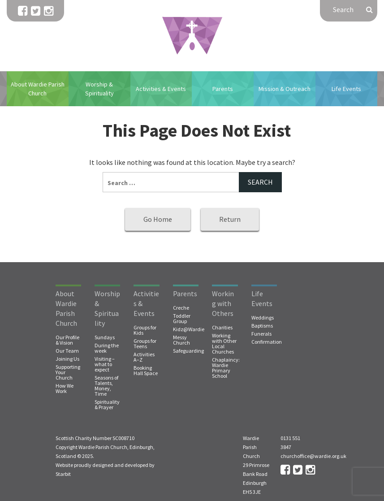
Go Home (157, 219)
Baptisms (262, 325)
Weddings (262, 317)
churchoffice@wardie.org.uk (313, 456)
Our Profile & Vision (67, 340)
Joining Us (67, 359)
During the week (107, 348)
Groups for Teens (145, 343)
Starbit (63, 474)
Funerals (261, 334)
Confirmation (266, 342)
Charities (222, 327)
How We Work (64, 388)
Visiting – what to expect (105, 364)
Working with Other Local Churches (224, 343)
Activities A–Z (144, 357)
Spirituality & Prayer (107, 404)
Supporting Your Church (68, 372)
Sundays (105, 337)
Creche (181, 308)
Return (230, 219)
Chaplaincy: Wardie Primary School (226, 368)
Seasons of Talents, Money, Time (106, 386)
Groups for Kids (145, 330)
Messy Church (181, 340)
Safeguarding (188, 351)
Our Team (67, 351)
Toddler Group (181, 318)
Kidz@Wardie (188, 329)
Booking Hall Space (146, 370)
